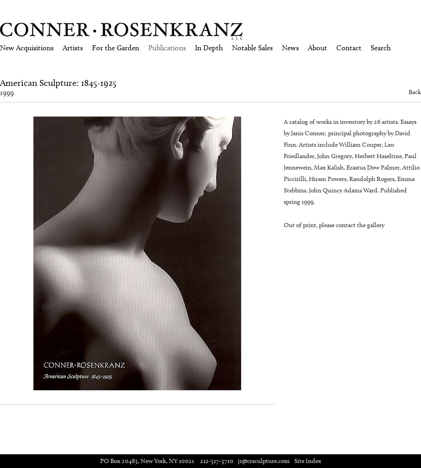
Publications (167, 47)
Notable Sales (252, 47)
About (317, 47)
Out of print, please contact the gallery (334, 225)
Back (415, 92)
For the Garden (115, 47)
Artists (73, 47)
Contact (349, 47)
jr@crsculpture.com (264, 461)
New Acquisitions (27, 47)
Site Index (307, 461)
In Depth (209, 47)
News (290, 47)
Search (381, 47)
